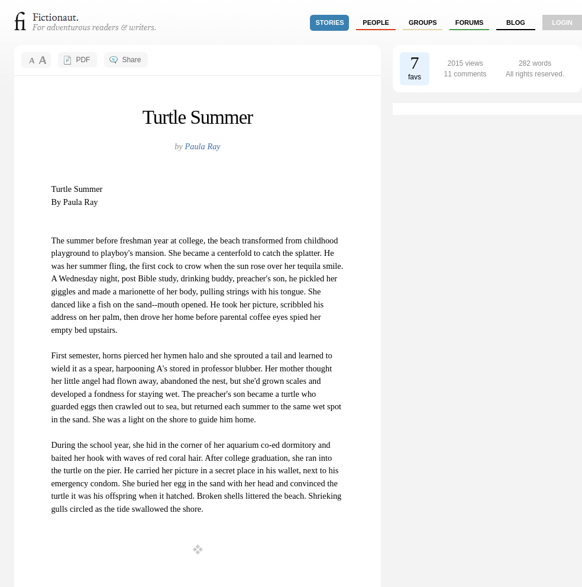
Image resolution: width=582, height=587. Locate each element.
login (562, 22)
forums (469, 22)
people (376, 22)
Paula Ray (202, 146)
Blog (515, 22)
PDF (83, 60)
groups (423, 22)
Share (131, 60)
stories (330, 22)
